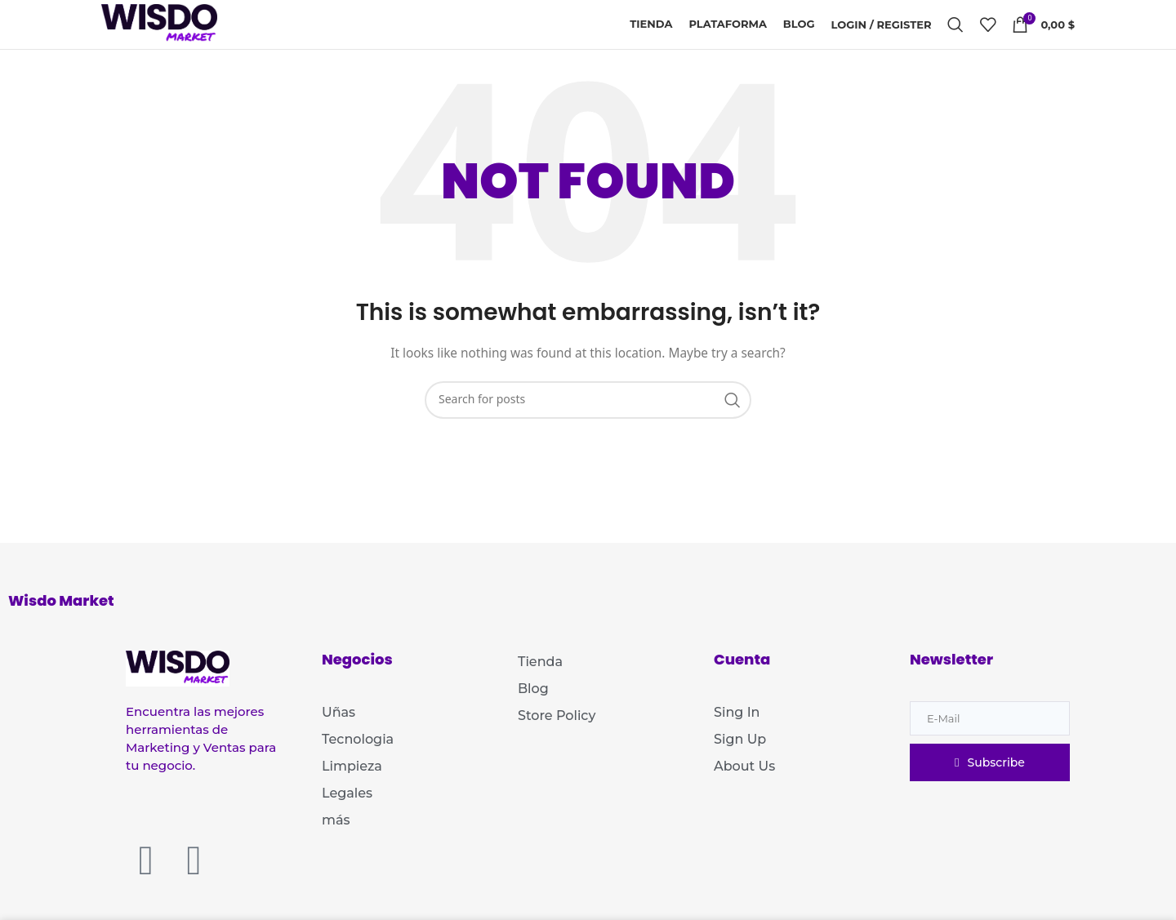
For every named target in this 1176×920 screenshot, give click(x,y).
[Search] (955, 24)
